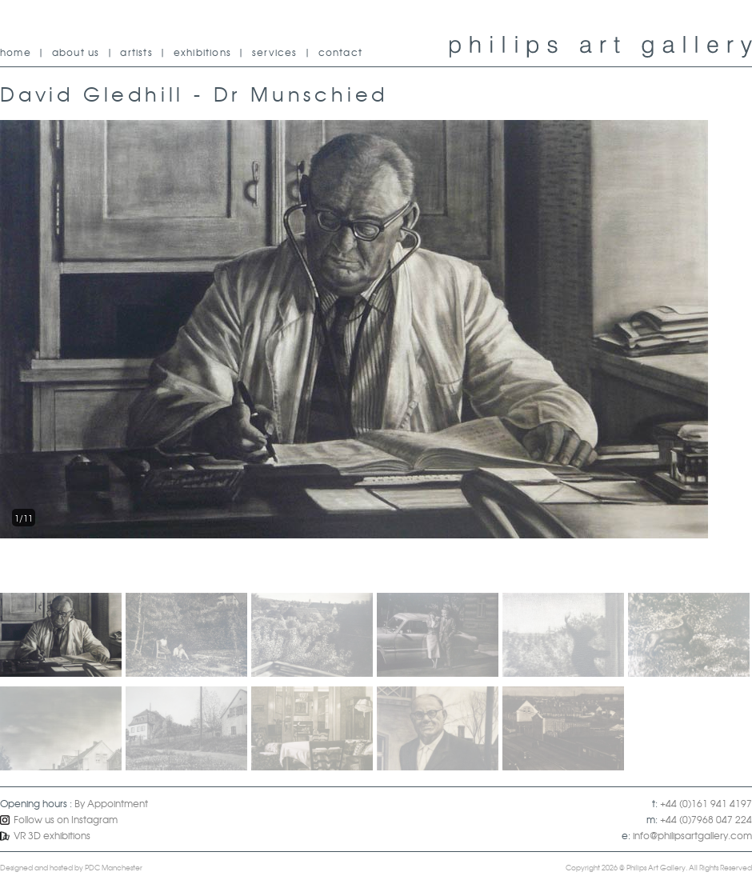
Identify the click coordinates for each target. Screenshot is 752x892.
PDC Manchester (113, 867)
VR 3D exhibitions (45, 835)
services (275, 52)
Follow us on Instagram (59, 819)
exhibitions (202, 52)
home (15, 52)
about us (76, 52)
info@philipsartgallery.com (692, 835)
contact (340, 52)
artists (136, 52)
